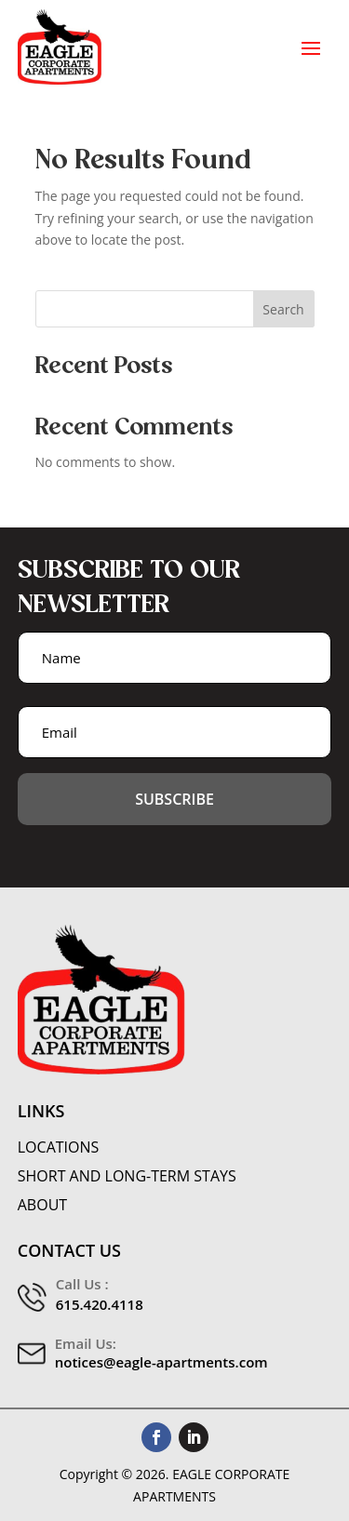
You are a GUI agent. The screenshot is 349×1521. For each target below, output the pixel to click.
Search (282, 309)
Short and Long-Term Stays (127, 1176)
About (42, 1205)
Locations (59, 1147)
